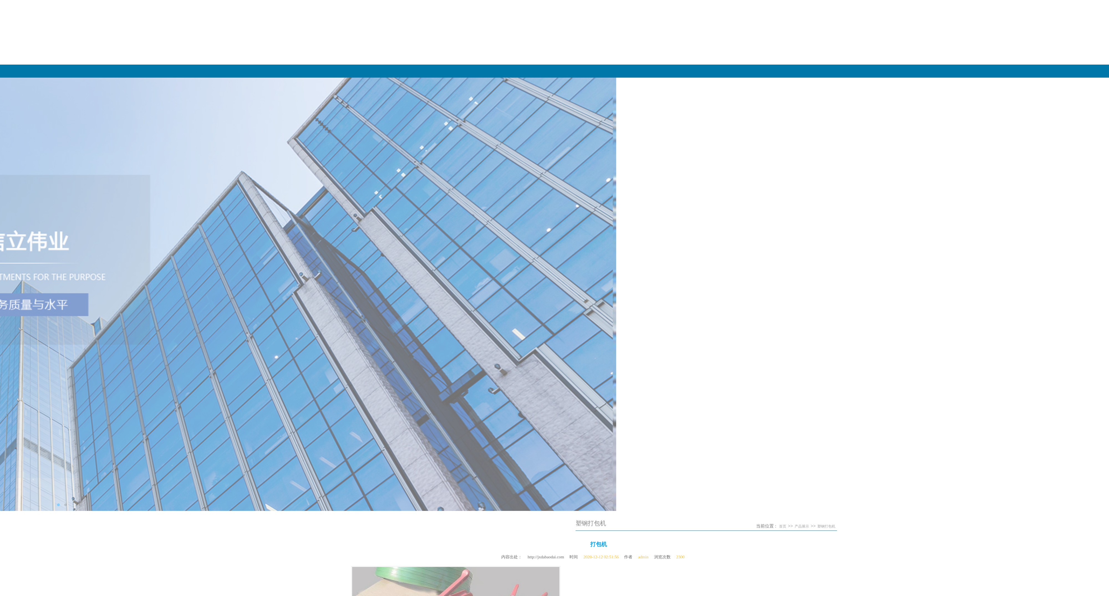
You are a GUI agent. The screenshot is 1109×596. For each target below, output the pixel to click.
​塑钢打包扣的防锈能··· (415, 228)
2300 (680, 554)
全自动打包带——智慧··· (417, 190)
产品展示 (933, 71)
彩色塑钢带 (405, 547)
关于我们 (813, 71)
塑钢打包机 (914, 526)
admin (643, 554)
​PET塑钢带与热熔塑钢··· (417, 209)
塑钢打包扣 (405, 556)
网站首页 (693, 71)
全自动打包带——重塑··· (417, 200)
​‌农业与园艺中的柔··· (413, 219)
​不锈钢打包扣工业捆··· (415, 237)
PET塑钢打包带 (409, 537)
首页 (870, 526)
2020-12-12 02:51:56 (601, 554)
